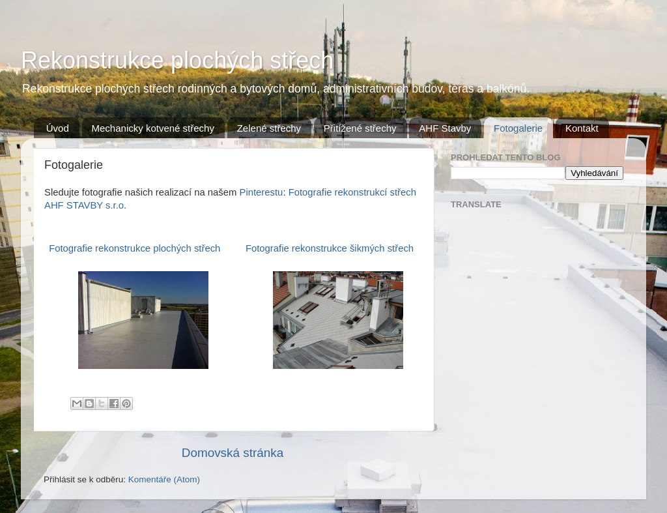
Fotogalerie (518, 128)
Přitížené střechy (360, 128)
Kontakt (582, 128)
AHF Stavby (445, 128)
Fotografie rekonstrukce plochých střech (134, 248)
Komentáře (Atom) (164, 479)
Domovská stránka (232, 453)
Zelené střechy (269, 128)
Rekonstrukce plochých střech (177, 60)
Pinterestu (261, 192)
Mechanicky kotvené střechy (153, 128)
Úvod (57, 128)
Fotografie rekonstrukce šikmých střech (330, 248)
